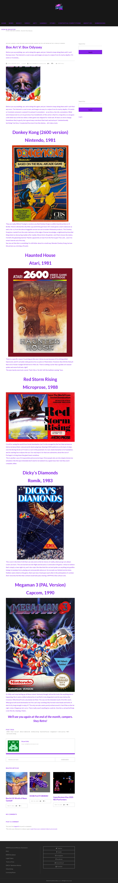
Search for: (82, 44)
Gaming (36, 43)
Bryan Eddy (25, 741)
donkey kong (35, 731)
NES (67, 731)
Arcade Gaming (11, 43)
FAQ (7, 851)
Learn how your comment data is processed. (43, 829)
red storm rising (11, 733)
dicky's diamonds (25, 731)
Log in (80, 117)
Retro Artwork (44, 43)
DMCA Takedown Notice (13, 865)
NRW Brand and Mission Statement (17, 848)
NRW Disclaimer (11, 855)
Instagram (59, 855)
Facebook (58, 859)
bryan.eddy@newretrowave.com (37, 63)
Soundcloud (59, 863)
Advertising (9, 869)
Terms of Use (10, 862)
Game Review (20, 43)
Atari (12, 731)
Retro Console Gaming (57, 43)
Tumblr (59, 852)
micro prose (61, 731)
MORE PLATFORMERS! (39, 796)
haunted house (44, 731)
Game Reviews (29, 43)
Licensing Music (11, 872)
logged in (16, 826)
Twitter (59, 848)
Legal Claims (9, 858)
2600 (8, 731)
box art (17, 731)
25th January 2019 (14, 63)
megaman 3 (53, 731)
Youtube (59, 866)
